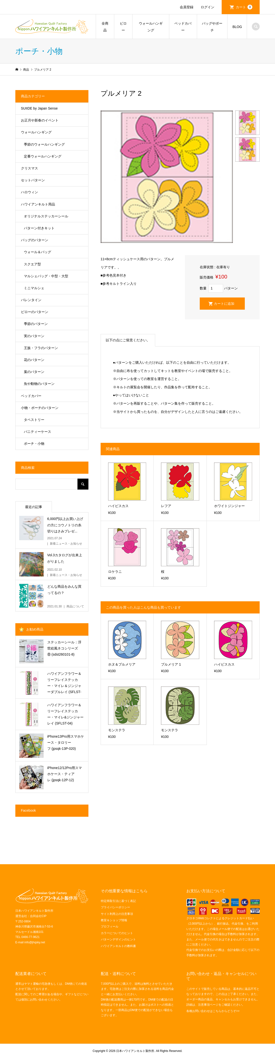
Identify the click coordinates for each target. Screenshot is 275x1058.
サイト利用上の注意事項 (117, 914)
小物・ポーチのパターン (39, 408)
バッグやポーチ (212, 26)
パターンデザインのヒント (118, 939)
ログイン (207, 7)
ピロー (123, 26)
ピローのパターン (34, 312)
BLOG (237, 27)
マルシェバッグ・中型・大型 (46, 276)
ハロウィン (29, 192)
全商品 (105, 26)
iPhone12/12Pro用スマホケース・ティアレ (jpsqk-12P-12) (64, 774)
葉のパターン (34, 372)
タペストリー (34, 420)
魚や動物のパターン (39, 384)
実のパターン (34, 336)
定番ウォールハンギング (42, 156)
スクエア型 (32, 264)
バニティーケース (37, 432)
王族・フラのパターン (41, 348)
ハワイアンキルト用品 (38, 204)
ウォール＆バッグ (37, 252)
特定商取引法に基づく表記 (118, 901)
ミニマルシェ (34, 288)
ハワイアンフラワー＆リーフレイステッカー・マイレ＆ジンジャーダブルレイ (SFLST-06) (64, 683)
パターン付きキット (39, 228)
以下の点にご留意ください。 (128, 340)
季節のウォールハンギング (44, 144)
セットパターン (33, 180)
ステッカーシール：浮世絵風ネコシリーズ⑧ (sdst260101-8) (64, 648)
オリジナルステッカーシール (46, 216)
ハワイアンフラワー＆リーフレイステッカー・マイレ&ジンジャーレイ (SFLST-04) (65, 714)
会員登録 (186, 7)
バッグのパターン (34, 240)
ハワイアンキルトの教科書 (118, 946)
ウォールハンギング (151, 26)
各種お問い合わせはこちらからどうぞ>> (212, 1011)
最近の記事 (33, 507)
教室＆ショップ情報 (114, 920)
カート (244, 7)
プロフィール (109, 926)
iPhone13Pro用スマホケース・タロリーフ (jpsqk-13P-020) (65, 742)
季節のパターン (36, 324)
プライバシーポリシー (115, 907)
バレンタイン (31, 300)
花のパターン (34, 360)
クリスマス (29, 168)
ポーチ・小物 (34, 443)
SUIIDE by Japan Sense (39, 108)
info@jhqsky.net (34, 942)
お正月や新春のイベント (39, 120)
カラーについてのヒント (117, 933)
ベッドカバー (182, 26)
